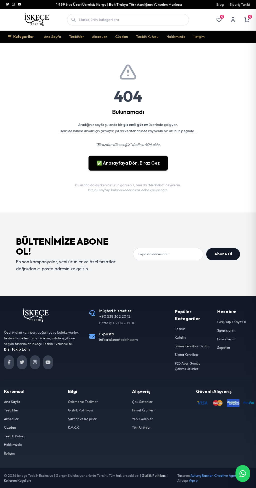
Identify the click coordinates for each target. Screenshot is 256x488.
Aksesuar (99, 36)
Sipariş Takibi (240, 4)
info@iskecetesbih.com (118, 339)
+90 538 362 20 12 (114, 316)
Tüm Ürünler (141, 427)
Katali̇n (180, 337)
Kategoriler (21, 36)
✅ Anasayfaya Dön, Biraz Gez (128, 163)
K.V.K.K (73, 427)
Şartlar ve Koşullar (82, 419)
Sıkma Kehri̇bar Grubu (192, 346)
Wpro (193, 480)
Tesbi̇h (180, 329)
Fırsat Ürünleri (143, 410)
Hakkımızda (176, 36)
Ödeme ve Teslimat (83, 401)
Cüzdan (121, 36)
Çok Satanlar (142, 401)
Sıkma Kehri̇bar (187, 354)
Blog (220, 4)
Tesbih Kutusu (147, 36)
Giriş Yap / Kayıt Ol (231, 322)
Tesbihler (76, 36)
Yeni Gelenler (142, 419)
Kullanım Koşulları (17, 480)
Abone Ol (223, 254)
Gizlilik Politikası (80, 410)
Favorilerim (226, 339)
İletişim (199, 36)
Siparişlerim (226, 330)
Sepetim (223, 347)
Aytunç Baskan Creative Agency (215, 475)
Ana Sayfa (52, 36)
